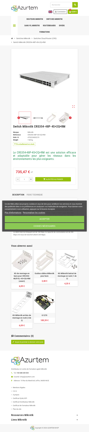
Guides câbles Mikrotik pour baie (44, 274)
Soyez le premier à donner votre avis (27, 342)
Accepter (44, 219)
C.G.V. (15, 391)
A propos (16, 395)
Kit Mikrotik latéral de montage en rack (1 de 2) (67, 276)
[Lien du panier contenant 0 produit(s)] (73, 12)
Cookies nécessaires (44, 226)
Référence (17, 135)
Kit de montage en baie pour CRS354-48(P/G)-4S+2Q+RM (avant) (21, 277)
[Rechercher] (64, 5)
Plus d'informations (13, 213)
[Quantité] (24, 179)
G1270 (44, 315)
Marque (16, 132)
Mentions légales (19, 387)
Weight (15, 140)
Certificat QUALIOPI (20, 398)
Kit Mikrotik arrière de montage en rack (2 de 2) (21, 317)
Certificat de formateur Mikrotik (24, 405)
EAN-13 (16, 137)
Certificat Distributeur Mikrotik (23, 402)
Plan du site (17, 409)
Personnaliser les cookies (34, 213)
